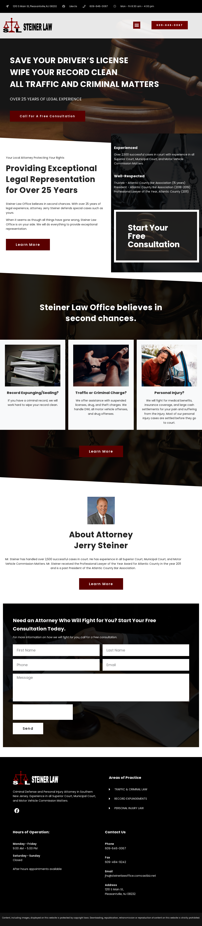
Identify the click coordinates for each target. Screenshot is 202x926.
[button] (136, 25)
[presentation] (43, 712)
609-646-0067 (115, 848)
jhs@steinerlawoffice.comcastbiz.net (130, 876)
